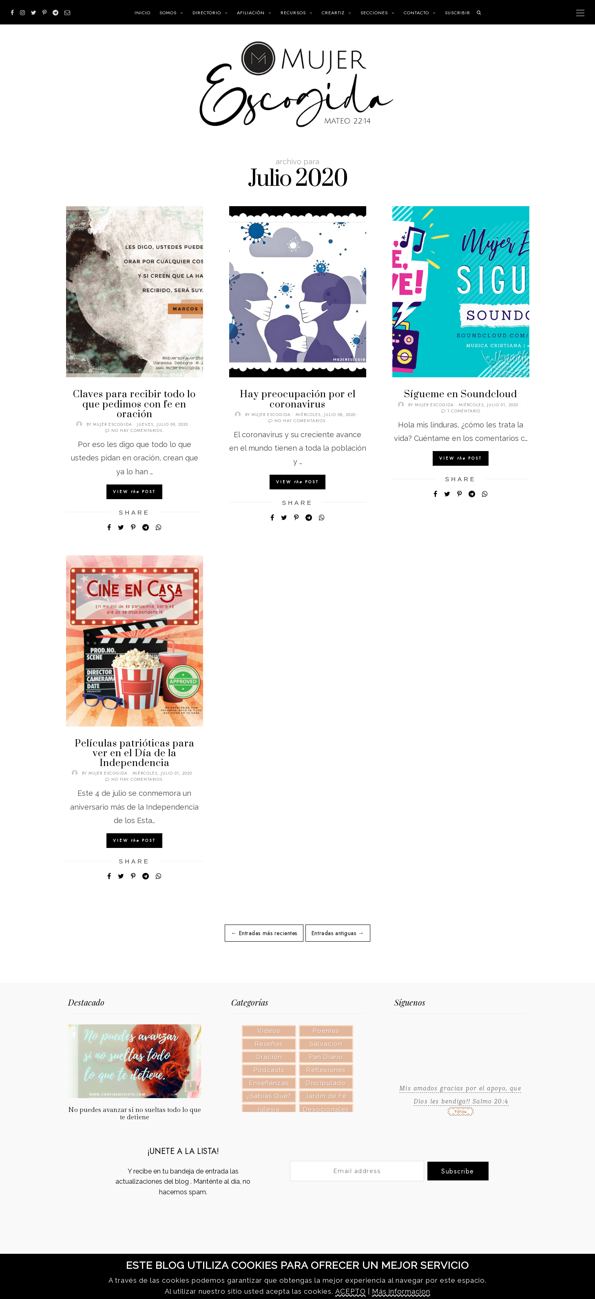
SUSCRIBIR (457, 12)
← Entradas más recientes (264, 933)
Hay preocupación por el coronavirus (298, 399)
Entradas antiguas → (338, 933)
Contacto (416, 12)
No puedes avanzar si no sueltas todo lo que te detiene (134, 1113)
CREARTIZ (333, 12)
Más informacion (401, 1291)
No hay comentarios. (137, 430)
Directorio (206, 12)
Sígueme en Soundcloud (460, 394)
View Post (134, 492)
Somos (168, 12)
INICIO (142, 12)
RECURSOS (293, 12)
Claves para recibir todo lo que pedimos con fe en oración (134, 404)
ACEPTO (350, 1291)
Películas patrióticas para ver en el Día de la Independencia (135, 753)
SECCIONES (374, 12)
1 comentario (463, 411)
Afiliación (251, 12)
